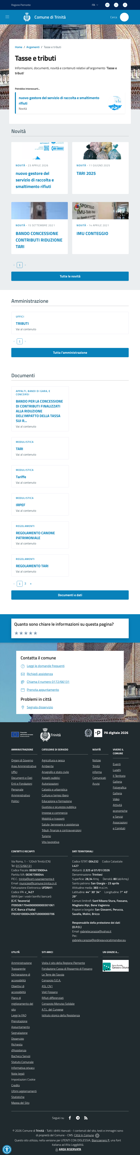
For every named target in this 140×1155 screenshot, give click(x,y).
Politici (15, 801)
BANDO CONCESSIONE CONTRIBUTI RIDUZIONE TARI (39, 240)
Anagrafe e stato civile (55, 772)
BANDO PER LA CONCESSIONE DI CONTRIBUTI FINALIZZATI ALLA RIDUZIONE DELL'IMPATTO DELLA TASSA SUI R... (39, 410)
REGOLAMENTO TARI (32, 566)
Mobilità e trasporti (53, 818)
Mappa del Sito (20, 1103)
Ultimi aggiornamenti (24, 1091)
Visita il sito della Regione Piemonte (63, 963)
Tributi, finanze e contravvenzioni (61, 830)
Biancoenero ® (100, 1140)
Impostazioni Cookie (23, 1079)
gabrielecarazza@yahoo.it (95, 931)
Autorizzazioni (50, 783)
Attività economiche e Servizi (120, 811)
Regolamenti (25, 526)
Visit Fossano (50, 992)
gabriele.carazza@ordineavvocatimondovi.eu (99, 940)
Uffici (20, 316)
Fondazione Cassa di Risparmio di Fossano (67, 968)
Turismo (46, 836)
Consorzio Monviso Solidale (58, 1003)
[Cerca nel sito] (124, 17)
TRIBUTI (22, 323)
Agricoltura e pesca (53, 760)
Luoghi (117, 770)
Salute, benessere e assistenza (60, 824)
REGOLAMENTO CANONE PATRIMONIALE (35, 535)
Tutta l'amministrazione (70, 352)
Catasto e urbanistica (54, 789)
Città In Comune (84, 1135)
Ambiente (48, 766)
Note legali (17, 1073)
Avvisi (96, 783)
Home (18, 47)
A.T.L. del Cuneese (52, 1009)
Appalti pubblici (51, 778)
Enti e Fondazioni (21, 783)
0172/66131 (24, 866)
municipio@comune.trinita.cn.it (38, 883)
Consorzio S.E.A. (51, 980)
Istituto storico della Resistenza (61, 1015)
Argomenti (33, 47)
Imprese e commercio (54, 813)
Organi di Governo (22, 760)
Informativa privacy (23, 1068)
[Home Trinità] (43, 17)
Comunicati (99, 778)
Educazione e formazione (57, 801)
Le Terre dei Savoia (53, 974)
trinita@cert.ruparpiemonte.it (36, 879)
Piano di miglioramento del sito (22, 1004)
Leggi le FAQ (18, 1015)
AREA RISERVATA (68, 1149)
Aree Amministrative (23, 766)
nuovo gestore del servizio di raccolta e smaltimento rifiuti (59, 100)
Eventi (117, 764)
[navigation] (7, 17)
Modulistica (25, 442)
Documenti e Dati (21, 778)
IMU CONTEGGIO (92, 233)
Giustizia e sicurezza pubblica (59, 807)
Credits (15, 1085)
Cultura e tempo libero (55, 795)
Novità (21, 165)
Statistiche (17, 1097)
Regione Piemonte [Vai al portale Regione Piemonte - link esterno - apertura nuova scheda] (21, 5)
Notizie (96, 760)
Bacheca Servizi (20, 1056)
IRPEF (20, 505)
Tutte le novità (70, 276)
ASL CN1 (47, 986)
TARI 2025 (86, 173)
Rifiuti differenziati (53, 998)
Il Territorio (119, 776)
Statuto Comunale (22, 1062)
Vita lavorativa (50, 842)
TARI (19, 449)
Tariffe (21, 477)
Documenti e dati (70, 595)
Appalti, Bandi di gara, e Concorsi (33, 392)
